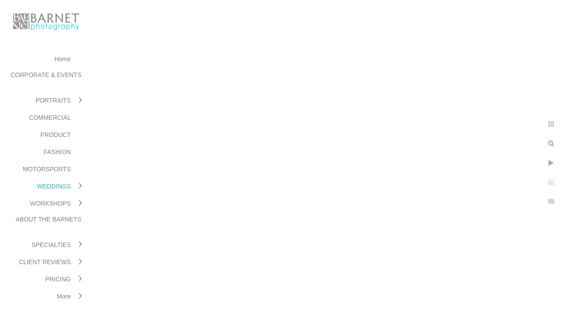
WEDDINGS (54, 186)
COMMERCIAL (50, 117)
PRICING (58, 279)
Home (63, 59)
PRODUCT (55, 134)
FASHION (57, 151)
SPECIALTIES (51, 244)
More (64, 296)
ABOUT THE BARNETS (48, 219)
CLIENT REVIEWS (45, 261)
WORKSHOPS (50, 203)
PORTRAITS (53, 100)
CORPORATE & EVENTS (46, 74)
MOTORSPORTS (47, 169)
